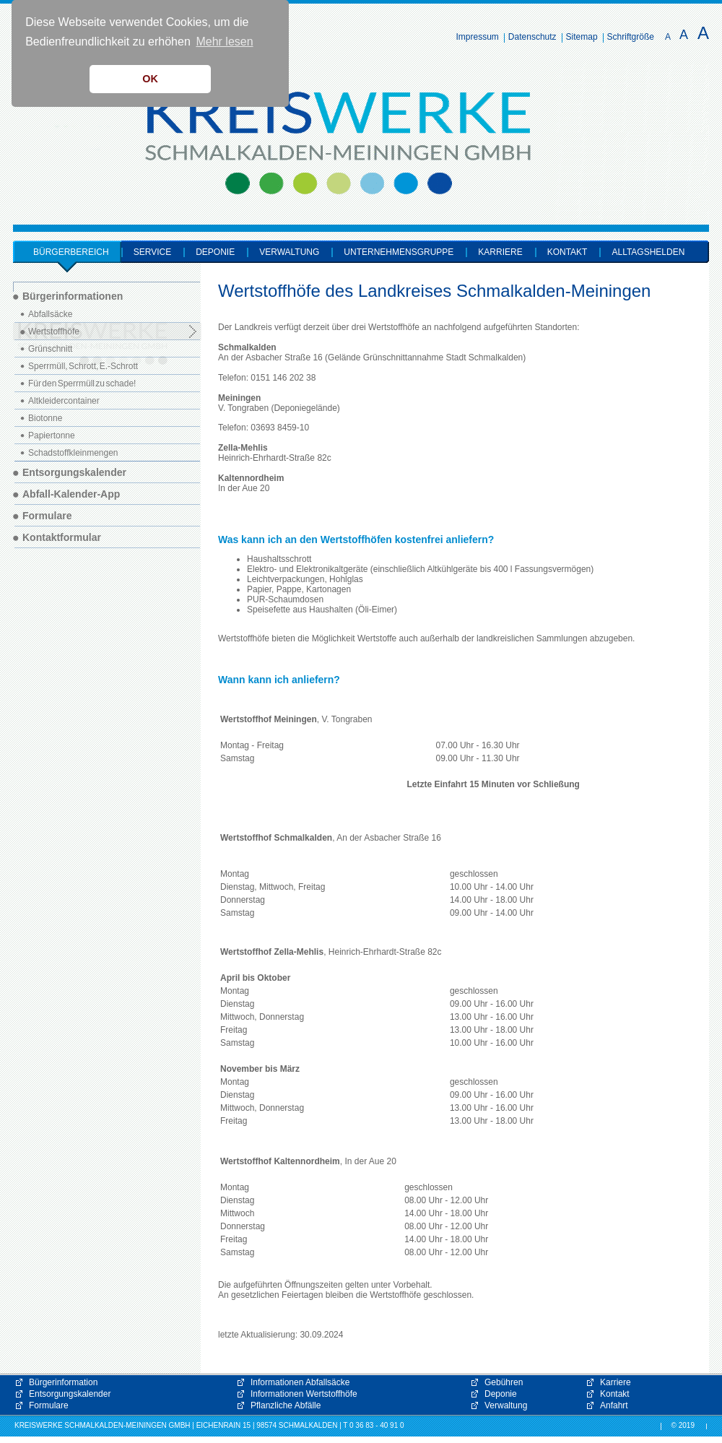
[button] (563, 1314)
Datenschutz (532, 37)
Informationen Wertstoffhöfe (304, 1394)
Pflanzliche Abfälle (286, 1405)
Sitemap (582, 37)
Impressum (477, 37)
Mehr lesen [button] (224, 41)
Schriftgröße (630, 37)
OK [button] (150, 78)
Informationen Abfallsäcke (300, 1382)
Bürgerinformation (63, 1382)
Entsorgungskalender (69, 1394)
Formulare (49, 1405)
